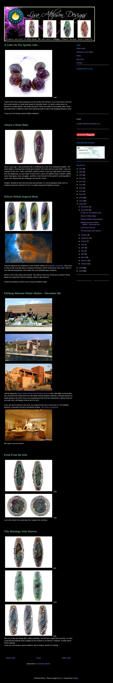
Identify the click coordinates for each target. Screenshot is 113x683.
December (85, 207)
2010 (81, 204)
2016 (81, 185)
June (83, 248)
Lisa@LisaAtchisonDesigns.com (88, 124)
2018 (81, 178)
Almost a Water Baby (16, 124)
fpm (61, 678)
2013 (81, 194)
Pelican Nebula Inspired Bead (21, 196)
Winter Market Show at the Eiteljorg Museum (33, 393)
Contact (79, 63)
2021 (81, 169)
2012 (81, 198)
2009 (81, 268)
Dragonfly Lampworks (55, 266)
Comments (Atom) (43, 664)
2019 (81, 175)
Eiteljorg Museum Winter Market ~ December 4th (32, 293)
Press (79, 56)
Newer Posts (10, 658)
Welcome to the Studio (85, 52)
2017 (81, 181)
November (85, 210)
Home (38, 658)
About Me (80, 59)
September (85, 238)
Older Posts (66, 658)
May (83, 251)
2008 (81, 271)
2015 (81, 188)
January (84, 264)
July (82, 244)
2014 (81, 191)
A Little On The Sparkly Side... (21, 44)
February (84, 260)
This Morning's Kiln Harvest (20, 531)
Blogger (75, 678)
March (83, 257)
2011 (81, 201)
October (84, 235)
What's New (81, 48)
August (84, 241)
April (83, 254)
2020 (81, 172)
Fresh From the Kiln (15, 454)
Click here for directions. (50, 407)
